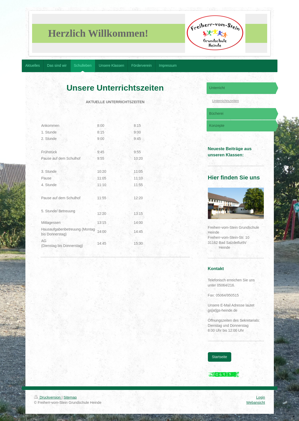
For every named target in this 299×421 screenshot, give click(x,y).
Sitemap (70, 397)
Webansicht (255, 402)
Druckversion (48, 397)
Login (260, 397)
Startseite (219, 357)
